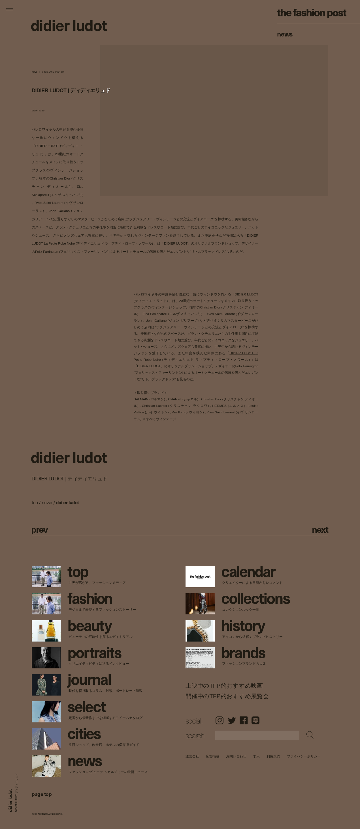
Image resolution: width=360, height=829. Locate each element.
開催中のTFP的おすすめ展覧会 (227, 696)
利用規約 (273, 756)
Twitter (232, 720)
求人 (256, 756)
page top (42, 794)
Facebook (244, 720)
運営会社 (192, 756)
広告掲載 (212, 756)
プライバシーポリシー (303, 756)
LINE (255, 720)
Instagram (219, 720)
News (285, 34)
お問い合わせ (236, 756)
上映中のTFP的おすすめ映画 (224, 685)
